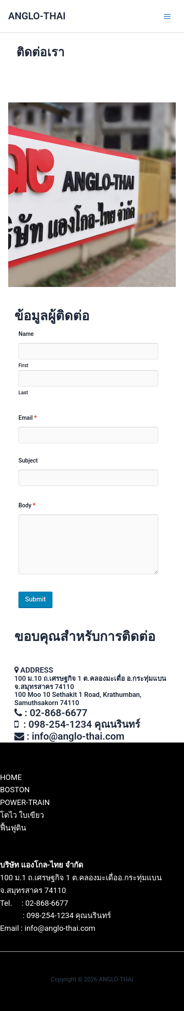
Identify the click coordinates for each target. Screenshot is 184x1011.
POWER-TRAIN (25, 802)
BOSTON (15, 789)
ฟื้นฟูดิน (13, 828)
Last (23, 393)
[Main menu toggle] (167, 16)
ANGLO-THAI (37, 16)
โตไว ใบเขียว (22, 815)
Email (27, 417)
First (23, 365)
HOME (11, 777)
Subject (28, 460)
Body (26, 505)
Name (26, 334)
